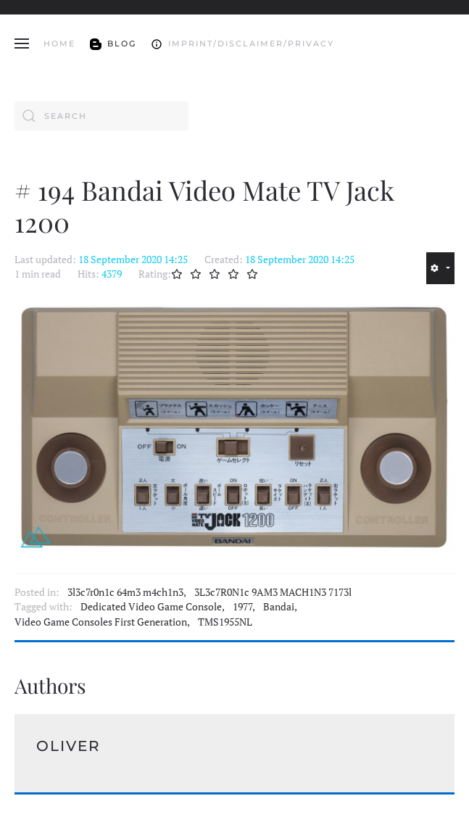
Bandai (278, 606)
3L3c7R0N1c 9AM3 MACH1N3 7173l (273, 592)
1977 (242, 606)
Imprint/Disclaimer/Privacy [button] (242, 43)
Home (59, 43)
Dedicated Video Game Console (151, 606)
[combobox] (101, 115)
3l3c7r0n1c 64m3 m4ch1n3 (125, 592)
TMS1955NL (225, 621)
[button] (21, 43)
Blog (113, 43)
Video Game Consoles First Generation (100, 621)
